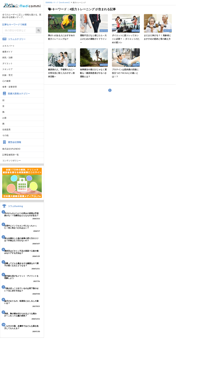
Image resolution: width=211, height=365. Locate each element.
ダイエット (7, 63)
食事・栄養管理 (9, 86)
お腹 (4, 117)
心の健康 (6, 81)
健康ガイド (7, 51)
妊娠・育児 (7, 75)
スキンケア (7, 69)
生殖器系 (6, 129)
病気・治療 (7, 57)
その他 (5, 135)
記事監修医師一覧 (10, 154)
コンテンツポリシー (11, 160)
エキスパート (8, 45)
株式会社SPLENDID (11, 149)
